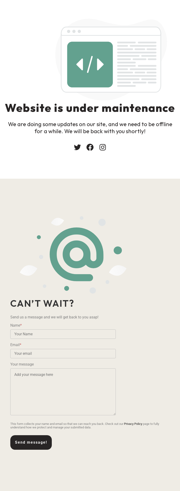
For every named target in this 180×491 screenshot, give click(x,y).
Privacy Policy (133, 424)
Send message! (31, 442)
